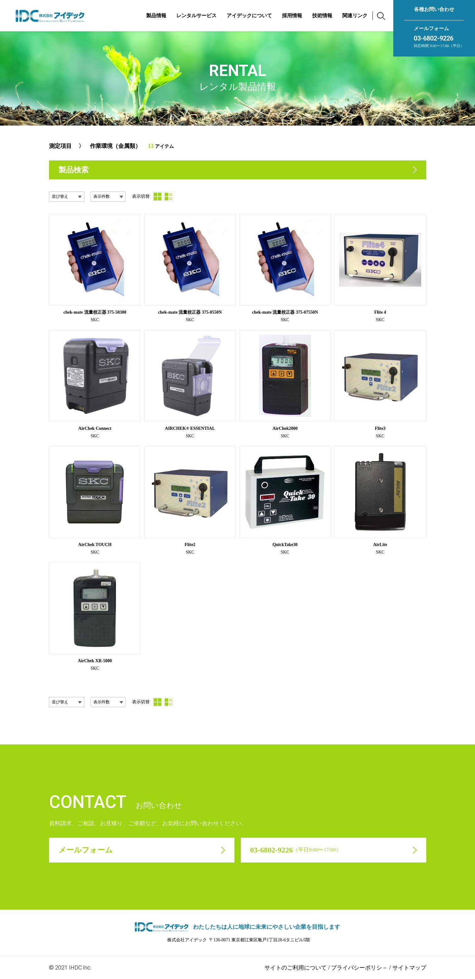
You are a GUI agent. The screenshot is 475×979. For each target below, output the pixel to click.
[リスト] (168, 196)
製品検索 (73, 170)
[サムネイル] (157, 196)
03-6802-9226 (433, 38)
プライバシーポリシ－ (359, 967)
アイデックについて (249, 15)
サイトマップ (409, 967)
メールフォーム (431, 28)
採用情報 (292, 15)
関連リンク (354, 15)
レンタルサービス (196, 15)
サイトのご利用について (295, 967)
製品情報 (156, 15)
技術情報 (322, 15)
